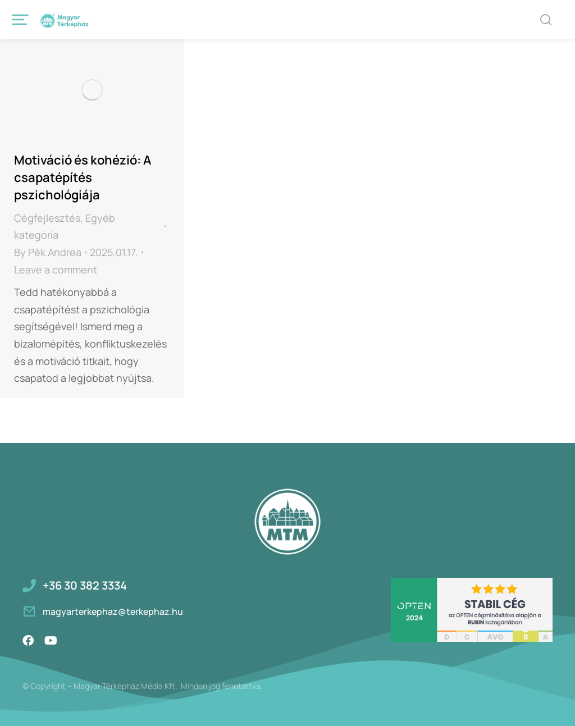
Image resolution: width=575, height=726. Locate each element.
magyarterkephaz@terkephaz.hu (113, 611)
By (47, 252)
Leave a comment (55, 269)
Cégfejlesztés (47, 218)
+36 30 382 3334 (85, 585)
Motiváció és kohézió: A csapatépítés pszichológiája (82, 177)
